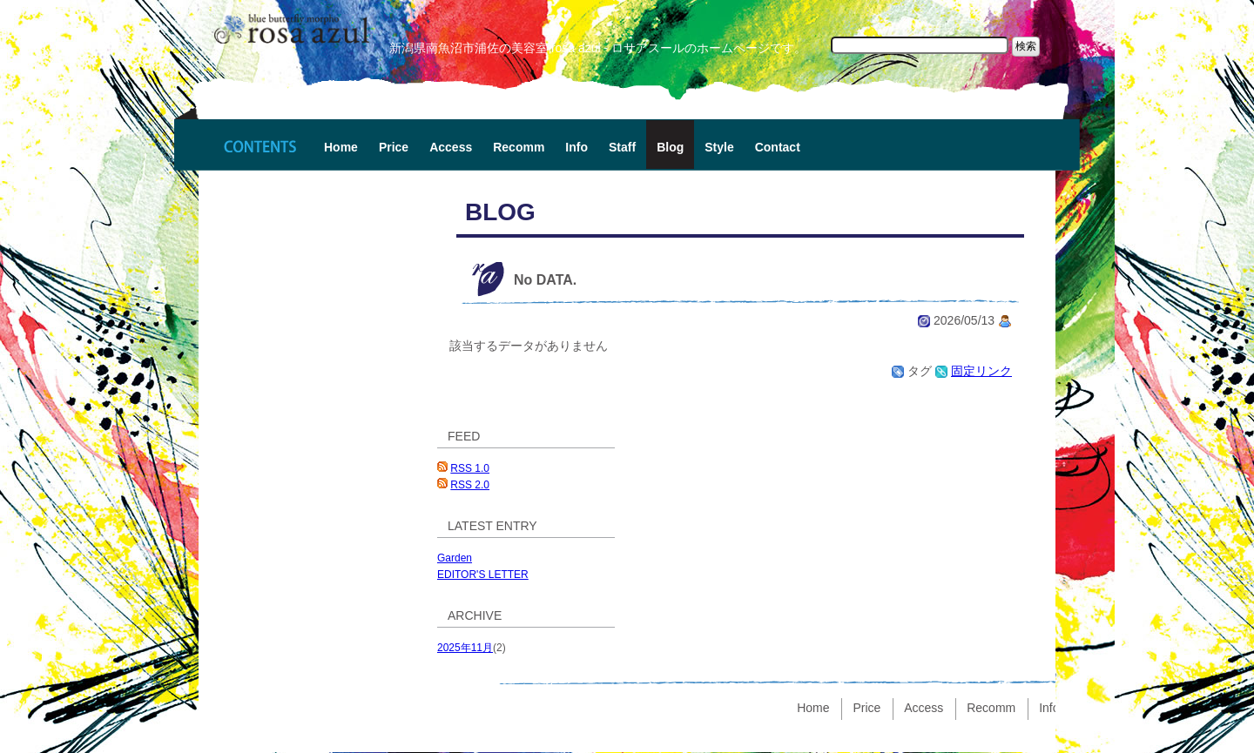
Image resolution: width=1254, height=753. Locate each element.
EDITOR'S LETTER (483, 574)
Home (341, 147)
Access (450, 147)
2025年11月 (465, 648)
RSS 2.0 (469, 485)
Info (576, 147)
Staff (622, 147)
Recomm (518, 147)
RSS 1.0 (469, 468)
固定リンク (981, 371)
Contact (777, 147)
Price (393, 147)
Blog (670, 147)
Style (719, 147)
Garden (454, 558)
